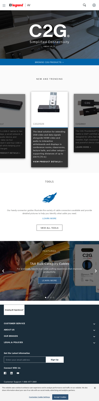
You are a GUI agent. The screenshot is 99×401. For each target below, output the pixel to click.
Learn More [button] (49, 282)
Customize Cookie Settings (39, 397)
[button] (4, 5)
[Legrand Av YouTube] (18, 375)
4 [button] (53, 299)
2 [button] (48, 299)
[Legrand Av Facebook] (5, 375)
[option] (49, 129)
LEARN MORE (49, 218)
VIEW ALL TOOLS (50, 229)
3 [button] (50, 299)
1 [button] (45, 299)
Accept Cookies (60, 397)
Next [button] (96, 272)
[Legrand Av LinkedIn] (11, 375)
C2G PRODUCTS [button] (49, 62)
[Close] (95, 388)
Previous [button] (3, 272)
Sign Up (55, 361)
